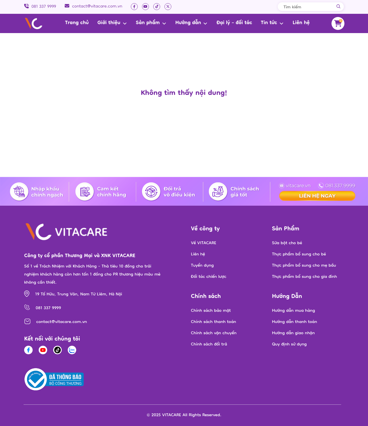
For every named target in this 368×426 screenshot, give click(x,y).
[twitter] (167, 6)
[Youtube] (145, 6)
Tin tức (272, 23)
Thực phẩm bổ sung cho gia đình (304, 277)
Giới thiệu (112, 23)
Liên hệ (301, 23)
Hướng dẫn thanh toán (294, 322)
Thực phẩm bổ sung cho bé (299, 254)
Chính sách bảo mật (211, 311)
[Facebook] (134, 6)
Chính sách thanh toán (213, 322)
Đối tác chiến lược (208, 277)
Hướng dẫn (191, 23)
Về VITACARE (203, 243)
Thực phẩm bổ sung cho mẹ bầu (304, 266)
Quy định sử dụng (289, 344)
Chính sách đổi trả (209, 344)
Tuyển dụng (202, 266)
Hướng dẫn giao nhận (293, 333)
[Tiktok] (156, 6)
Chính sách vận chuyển (214, 333)
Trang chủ (77, 23)
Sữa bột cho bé (287, 243)
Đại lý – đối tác (234, 23)
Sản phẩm (151, 23)
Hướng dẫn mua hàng (293, 311)
